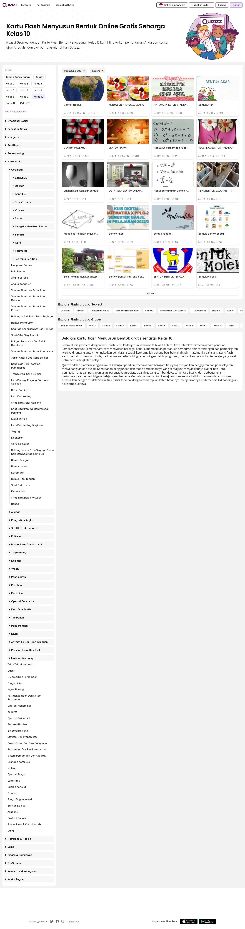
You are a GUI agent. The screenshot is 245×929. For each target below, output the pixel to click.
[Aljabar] (80, 310)
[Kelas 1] (92, 325)
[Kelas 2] (106, 325)
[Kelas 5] (148, 325)
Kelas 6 (24, 90)
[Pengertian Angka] (100, 310)
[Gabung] (222, 4)
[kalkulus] (149, 310)
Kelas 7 (38, 90)
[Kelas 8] (189, 325)
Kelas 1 (39, 77)
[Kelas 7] (175, 325)
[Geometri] (65, 310)
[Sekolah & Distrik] (65, 4)
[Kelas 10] (97, 70)
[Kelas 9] (203, 325)
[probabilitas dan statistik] (173, 310)
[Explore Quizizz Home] (10, 5)
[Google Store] (207, 921)
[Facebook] (57, 921)
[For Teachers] (44, 4)
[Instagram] (62, 921)
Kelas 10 (38, 96)
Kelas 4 (37, 83)
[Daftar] (236, 4)
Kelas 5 (10, 90)
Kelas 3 (24, 83)
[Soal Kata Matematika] (127, 310)
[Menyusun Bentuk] (74, 70)
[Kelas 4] (134, 325)
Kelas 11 (10, 103)
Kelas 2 (10, 83)
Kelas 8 (10, 96)
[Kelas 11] (232, 325)
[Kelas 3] (120, 325)
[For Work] (26, 4)
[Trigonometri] (199, 310)
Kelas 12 (25, 103)
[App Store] (189, 921)
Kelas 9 (24, 96)
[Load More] (150, 293)
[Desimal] (216, 310)
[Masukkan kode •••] (201, 4)
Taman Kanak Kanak (18, 77)
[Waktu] (230, 310)
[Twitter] (51, 921)
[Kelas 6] (161, 325)
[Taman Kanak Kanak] (71, 325)
